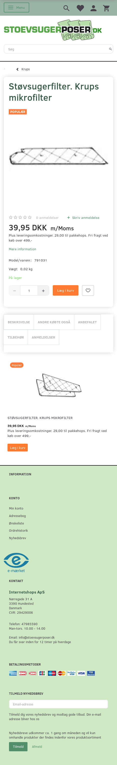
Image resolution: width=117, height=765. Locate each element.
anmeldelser (47, 217)
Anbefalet (87, 322)
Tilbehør (16, 337)
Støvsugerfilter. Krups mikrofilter (40, 417)
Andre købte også (54, 322)
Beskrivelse (19, 322)
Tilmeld (18, 746)
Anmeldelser (43, 337)
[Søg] (110, 48)
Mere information (22, 249)
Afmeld (37, 746)
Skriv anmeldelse (85, 217)
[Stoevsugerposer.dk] (53, 29)
